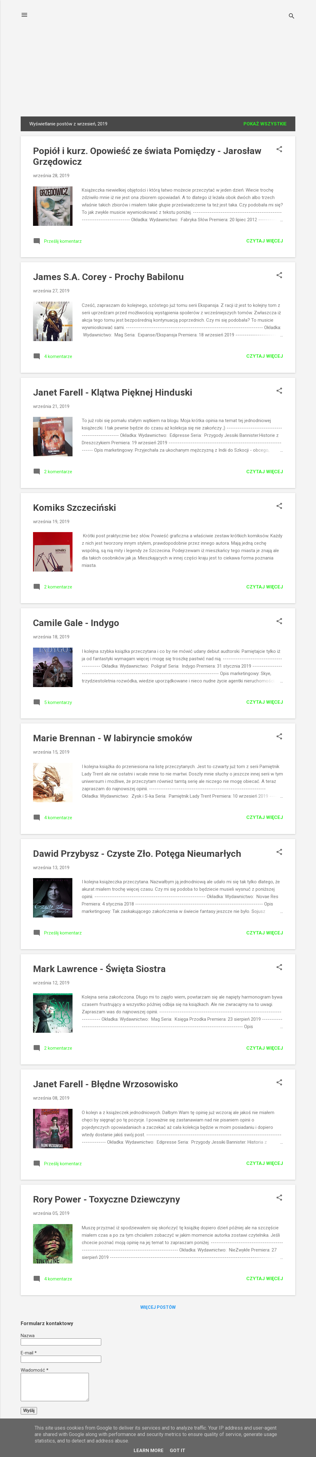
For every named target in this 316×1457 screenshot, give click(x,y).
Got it (177, 1450)
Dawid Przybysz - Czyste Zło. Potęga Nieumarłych (137, 854)
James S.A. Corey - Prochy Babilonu (108, 278)
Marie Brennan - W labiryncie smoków (112, 739)
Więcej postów (158, 1308)
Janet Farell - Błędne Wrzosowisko (105, 1085)
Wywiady (99, 100)
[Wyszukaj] (291, 16)
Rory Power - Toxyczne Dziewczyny (106, 1200)
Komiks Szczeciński (74, 508)
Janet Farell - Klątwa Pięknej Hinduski (112, 393)
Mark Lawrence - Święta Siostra (99, 970)
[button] (279, 151)
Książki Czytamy (158, 44)
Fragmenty (135, 100)
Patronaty (223, 100)
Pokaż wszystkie (265, 125)
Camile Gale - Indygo (76, 624)
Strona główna (56, 100)
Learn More (149, 1450)
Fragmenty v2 (179, 100)
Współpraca (264, 100)
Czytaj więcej (264, 242)
